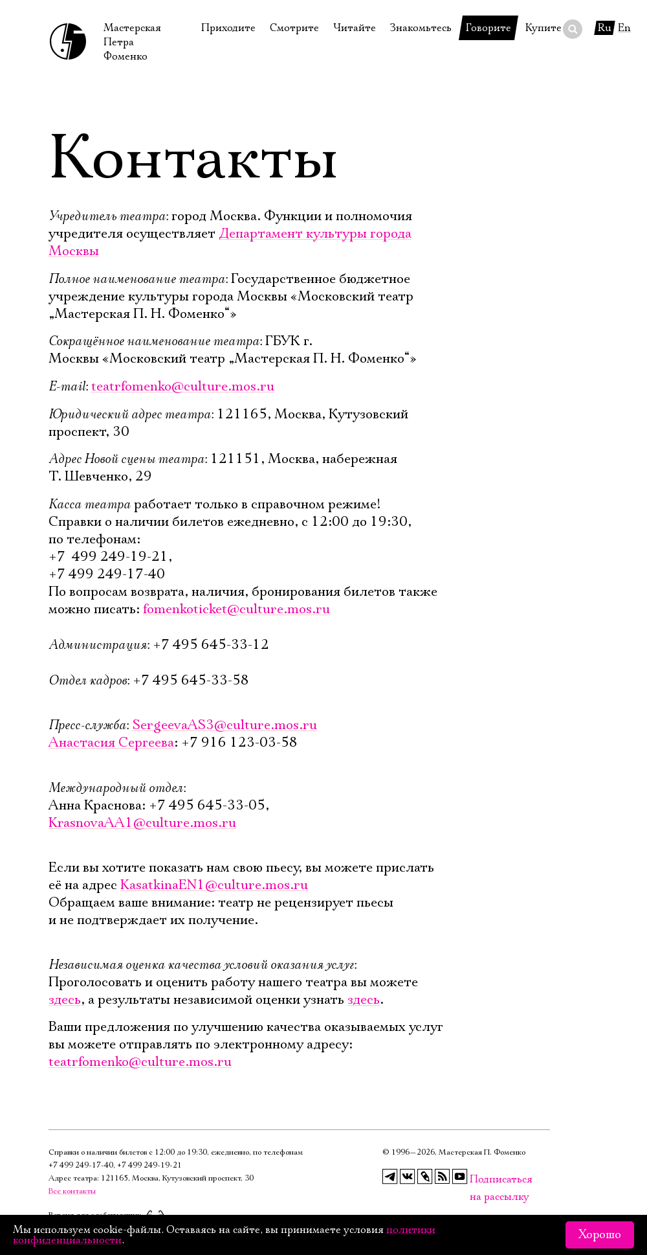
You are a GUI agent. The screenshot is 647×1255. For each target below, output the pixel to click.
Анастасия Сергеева (111, 742)
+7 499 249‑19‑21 (149, 1165)
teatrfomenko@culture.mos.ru (182, 386)
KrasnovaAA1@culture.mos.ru (142, 823)
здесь (65, 999)
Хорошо (599, 1235)
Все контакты (72, 1191)
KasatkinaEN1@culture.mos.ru (214, 885)
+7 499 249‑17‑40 (81, 1165)
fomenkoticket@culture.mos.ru (236, 609)
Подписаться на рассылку (477, 1179)
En (624, 27)
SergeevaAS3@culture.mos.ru (224, 725)
